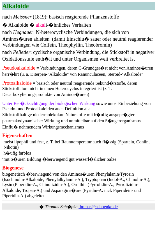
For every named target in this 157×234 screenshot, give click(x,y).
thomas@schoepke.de (98, 206)
